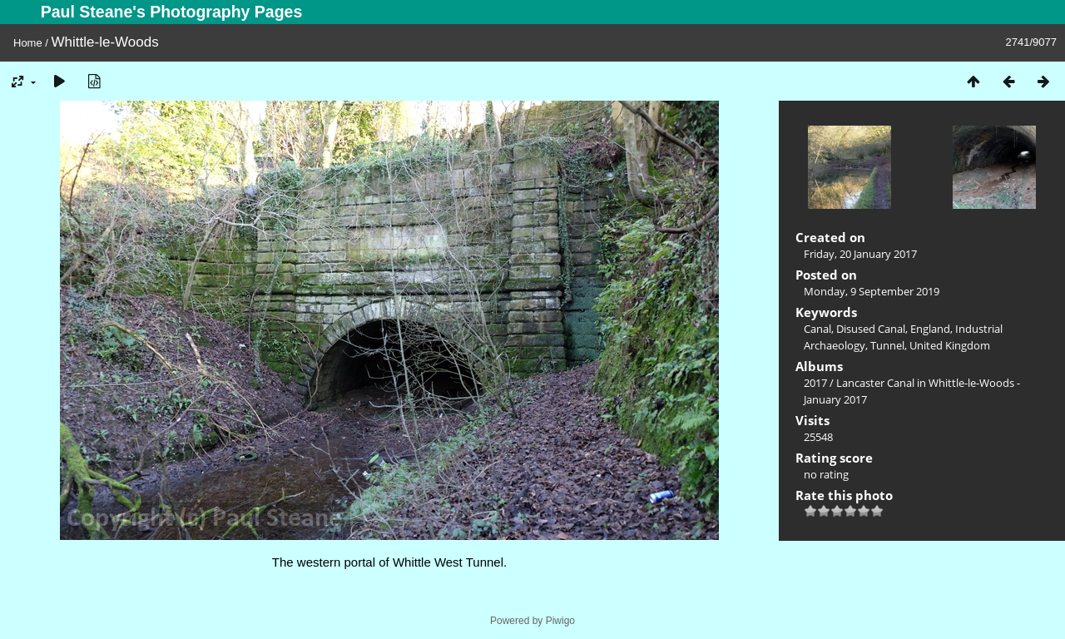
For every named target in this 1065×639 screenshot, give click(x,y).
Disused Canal (870, 328)
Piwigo (560, 621)
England (930, 328)
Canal (817, 328)
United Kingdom (949, 345)
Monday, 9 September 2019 (871, 291)
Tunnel (887, 345)
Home (27, 43)
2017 (815, 382)
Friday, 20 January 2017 (860, 253)
